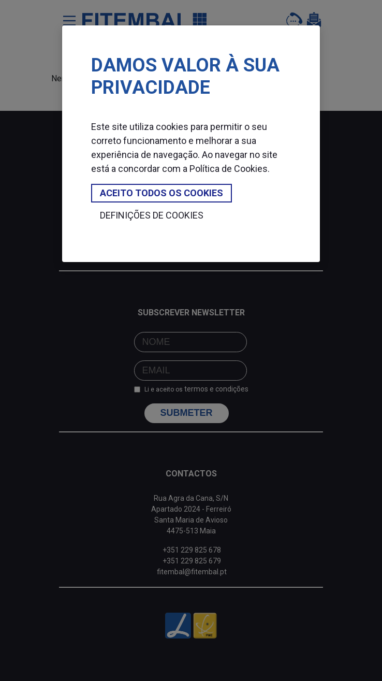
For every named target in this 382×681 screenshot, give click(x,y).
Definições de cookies (151, 215)
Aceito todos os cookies (161, 192)
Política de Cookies (228, 168)
